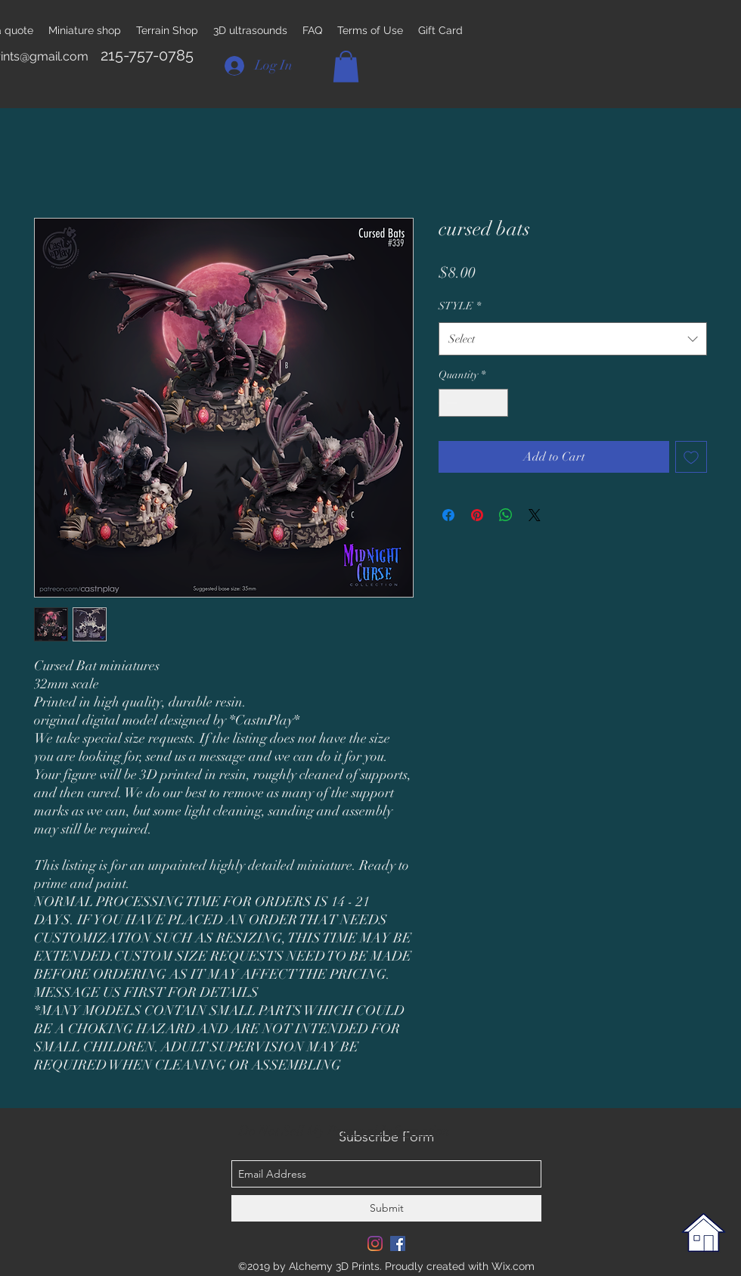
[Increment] (496, 403)
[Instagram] (375, 1243)
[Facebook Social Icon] (397, 1243)
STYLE (460, 306)
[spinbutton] (473, 403)
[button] (346, 66)
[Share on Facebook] (448, 515)
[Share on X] (535, 515)
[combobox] (573, 338)
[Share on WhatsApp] (506, 515)
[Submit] (386, 1208)
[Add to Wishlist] (691, 457)
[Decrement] (450, 403)
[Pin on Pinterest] (477, 515)
